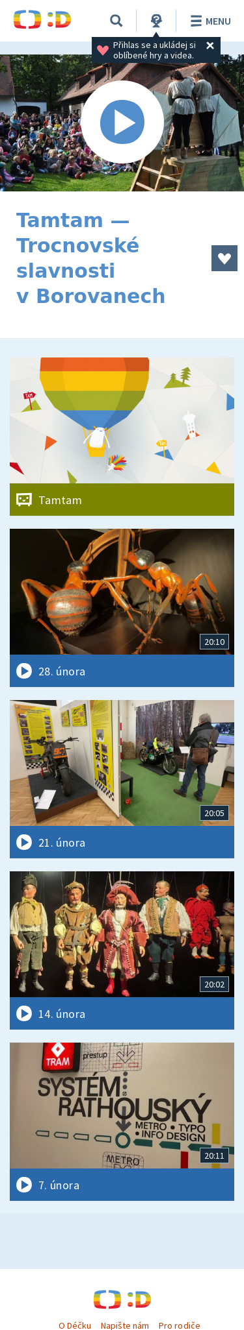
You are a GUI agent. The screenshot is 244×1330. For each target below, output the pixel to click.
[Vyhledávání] (116, 21)
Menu (208, 20)
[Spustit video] (122, 122)
